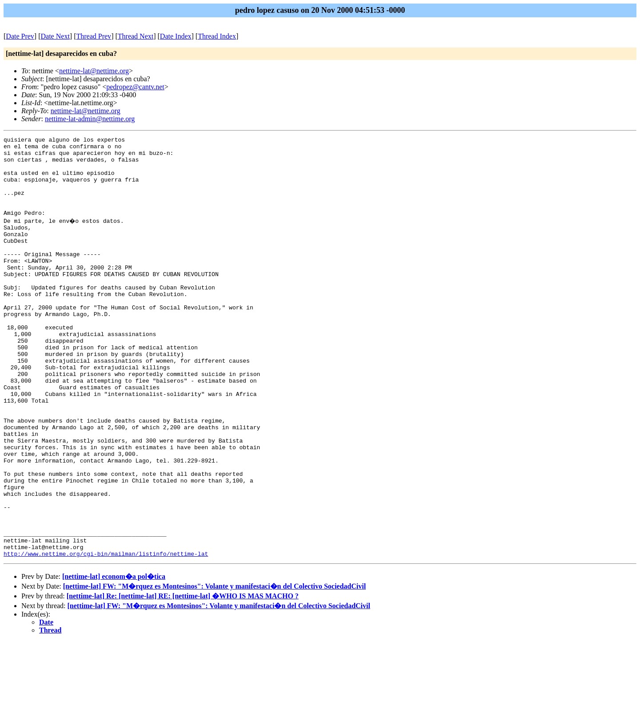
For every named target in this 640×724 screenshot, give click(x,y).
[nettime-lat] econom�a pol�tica (113, 659)
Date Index (176, 36)
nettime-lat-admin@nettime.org (90, 119)
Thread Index (217, 36)
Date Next (55, 36)
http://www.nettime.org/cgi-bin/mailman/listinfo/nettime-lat (106, 636)
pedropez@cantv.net (135, 87)
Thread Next (135, 36)
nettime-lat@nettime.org (94, 71)
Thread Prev (93, 36)
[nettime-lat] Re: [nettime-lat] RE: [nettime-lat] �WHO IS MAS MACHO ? (183, 678)
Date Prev (20, 36)
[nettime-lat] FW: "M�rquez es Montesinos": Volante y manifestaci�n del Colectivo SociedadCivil (214, 669)
